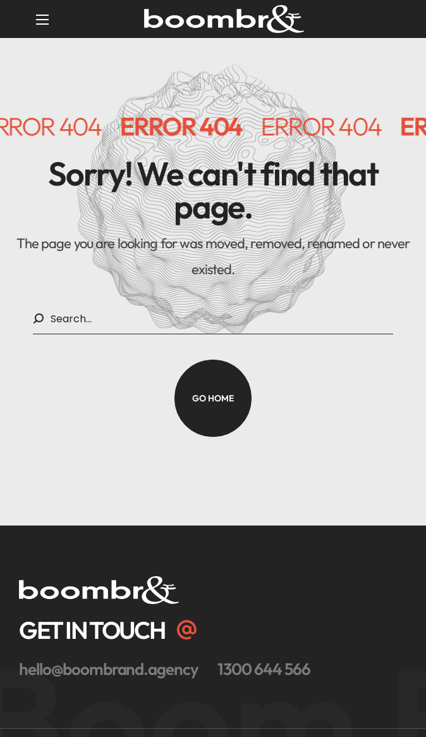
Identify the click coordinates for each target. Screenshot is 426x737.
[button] (213, 398)
